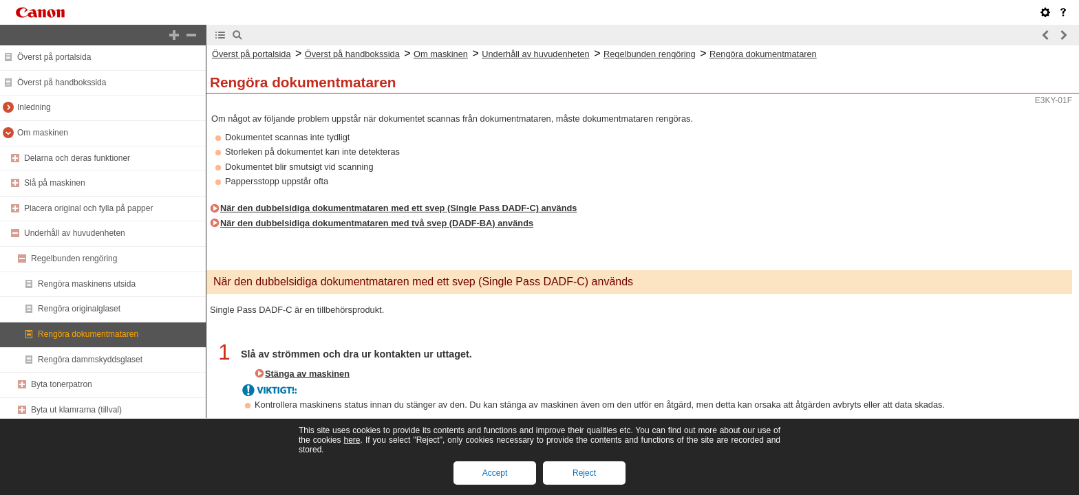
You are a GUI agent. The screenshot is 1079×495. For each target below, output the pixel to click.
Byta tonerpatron (61, 384)
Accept (495, 473)
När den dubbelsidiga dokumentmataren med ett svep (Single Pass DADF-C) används (398, 208)
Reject (584, 473)
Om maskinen (42, 133)
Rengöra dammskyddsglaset (90, 359)
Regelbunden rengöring (74, 258)
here (351, 440)
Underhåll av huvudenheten (74, 233)
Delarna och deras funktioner (77, 158)
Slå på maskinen (54, 183)
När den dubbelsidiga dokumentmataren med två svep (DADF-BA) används (376, 223)
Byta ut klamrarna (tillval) (76, 410)
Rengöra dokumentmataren (88, 334)
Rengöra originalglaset (79, 309)
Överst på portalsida (54, 57)
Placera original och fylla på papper (88, 208)
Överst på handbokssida (61, 82)
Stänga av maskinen (307, 373)
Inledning (34, 107)
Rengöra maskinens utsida (87, 284)
